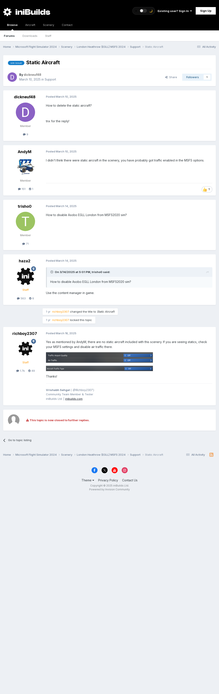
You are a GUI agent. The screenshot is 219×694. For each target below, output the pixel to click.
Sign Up (205, 10)
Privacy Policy (108, 480)
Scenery (48, 25)
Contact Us (130, 480)
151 (21, 189)
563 (21, 298)
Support (50, 79)
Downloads (29, 35)
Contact (67, 25)
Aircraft (30, 25)
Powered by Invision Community (109, 489)
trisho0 (25, 206)
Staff (48, 35)
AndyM (24, 151)
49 (31, 370)
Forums (9, 35)
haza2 (24, 261)
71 (25, 243)
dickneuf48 (25, 97)
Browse (12, 26)
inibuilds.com (74, 398)
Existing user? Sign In (175, 11)
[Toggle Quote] (52, 272)
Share (171, 77)
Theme (87, 480)
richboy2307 (24, 333)
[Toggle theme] (143, 11)
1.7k (20, 370)
